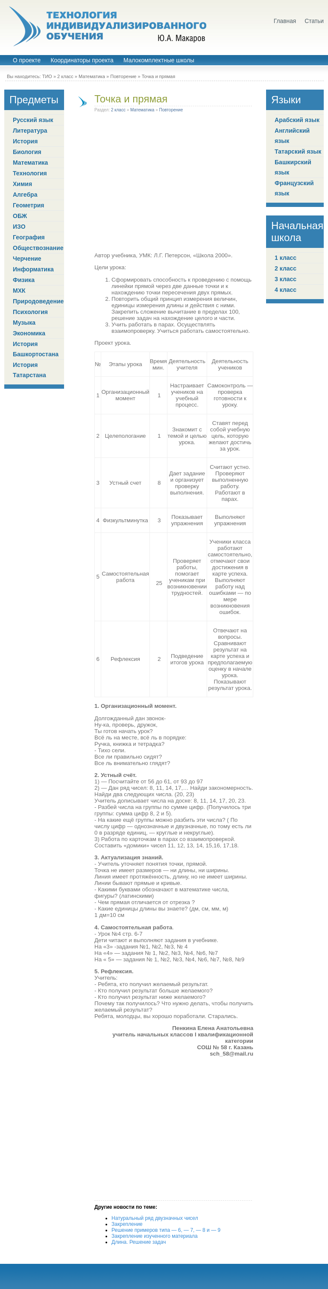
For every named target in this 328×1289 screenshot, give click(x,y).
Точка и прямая (130, 99)
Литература (30, 130)
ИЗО (19, 226)
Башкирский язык (293, 167)
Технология (30, 173)
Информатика (33, 269)
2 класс (65, 76)
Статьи (314, 21)
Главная (285, 21)
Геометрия (28, 205)
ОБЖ (20, 215)
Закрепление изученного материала (154, 1236)
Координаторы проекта (81, 60)
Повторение (123, 76)
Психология (30, 311)
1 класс (285, 257)
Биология (27, 151)
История (25, 141)
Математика (92, 76)
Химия (22, 183)
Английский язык (292, 135)
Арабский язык (297, 119)
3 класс (285, 279)
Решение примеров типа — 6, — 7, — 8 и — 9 (165, 1230)
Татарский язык (298, 151)
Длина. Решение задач (138, 1242)
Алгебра (25, 194)
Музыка (24, 322)
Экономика (29, 333)
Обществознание (38, 247)
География (29, 237)
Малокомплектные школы (158, 60)
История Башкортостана (36, 349)
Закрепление (127, 1224)
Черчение (27, 258)
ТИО (47, 76)
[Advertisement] (174, 184)
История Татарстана (29, 369)
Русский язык (33, 119)
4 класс (285, 289)
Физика (24, 279)
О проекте (27, 60)
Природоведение (38, 301)
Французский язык (294, 188)
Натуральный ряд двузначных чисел (154, 1218)
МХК (19, 290)
